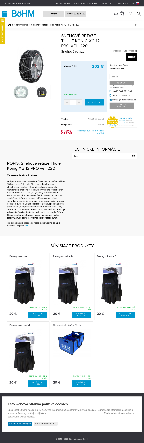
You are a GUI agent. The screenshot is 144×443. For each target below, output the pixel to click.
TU (26, 225)
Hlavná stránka (61, 3)
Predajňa (106, 3)
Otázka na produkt (122, 106)
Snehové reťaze (22, 24)
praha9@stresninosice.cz (124, 99)
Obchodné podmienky (85, 3)
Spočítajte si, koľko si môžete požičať (90, 132)
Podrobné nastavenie (45, 423)
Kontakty (123, 3)
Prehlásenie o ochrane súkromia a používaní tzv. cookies (75, 413)
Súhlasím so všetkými (20, 423)
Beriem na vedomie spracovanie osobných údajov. (123, 87)
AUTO (54, 14)
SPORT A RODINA (76, 14)
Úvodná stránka (9, 25)
